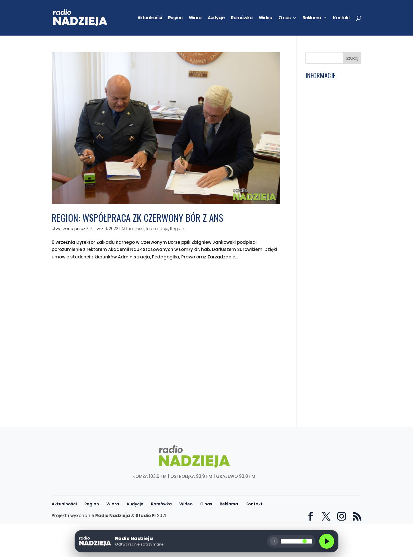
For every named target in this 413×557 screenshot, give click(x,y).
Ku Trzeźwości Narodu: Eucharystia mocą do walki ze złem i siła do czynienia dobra (330, 142)
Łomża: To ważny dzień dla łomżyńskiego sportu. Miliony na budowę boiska (330, 401)
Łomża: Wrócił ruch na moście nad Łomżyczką (331, 212)
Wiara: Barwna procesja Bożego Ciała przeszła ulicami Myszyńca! (332, 225)
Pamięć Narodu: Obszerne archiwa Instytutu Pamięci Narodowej (325, 274)
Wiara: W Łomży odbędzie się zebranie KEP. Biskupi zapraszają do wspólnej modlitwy (331, 345)
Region (175, 18)
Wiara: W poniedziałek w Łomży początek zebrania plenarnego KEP (332, 122)
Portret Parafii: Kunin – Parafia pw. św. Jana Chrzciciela (330, 240)
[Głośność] (315, 541)
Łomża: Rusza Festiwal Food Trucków (330, 169)
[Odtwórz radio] (122, 541)
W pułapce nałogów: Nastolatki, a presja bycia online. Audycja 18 (331, 256)
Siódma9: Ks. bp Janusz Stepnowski (332, 180)
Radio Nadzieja (112, 516)
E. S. (89, 228)
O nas (284, 18)
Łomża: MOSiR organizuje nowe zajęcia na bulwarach (332, 104)
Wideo (265, 18)
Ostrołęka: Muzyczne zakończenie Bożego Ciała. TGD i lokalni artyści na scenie (328, 196)
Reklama (312, 18)
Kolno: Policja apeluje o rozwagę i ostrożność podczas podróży (330, 88)
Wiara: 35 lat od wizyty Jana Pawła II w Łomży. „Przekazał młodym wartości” (330, 294)
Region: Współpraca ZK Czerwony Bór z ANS (137, 218)
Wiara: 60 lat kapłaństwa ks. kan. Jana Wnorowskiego (328, 383)
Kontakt (341, 18)
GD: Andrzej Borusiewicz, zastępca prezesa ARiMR (332, 158)
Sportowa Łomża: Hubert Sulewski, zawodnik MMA (332, 330)
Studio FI (146, 516)
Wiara (195, 18)
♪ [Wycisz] (293, 541)
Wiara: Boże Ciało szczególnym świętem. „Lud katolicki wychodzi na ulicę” (331, 314)
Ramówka (241, 18)
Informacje (157, 228)
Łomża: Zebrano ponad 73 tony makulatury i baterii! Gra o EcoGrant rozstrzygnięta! (331, 365)
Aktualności (149, 18)
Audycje (216, 18)
